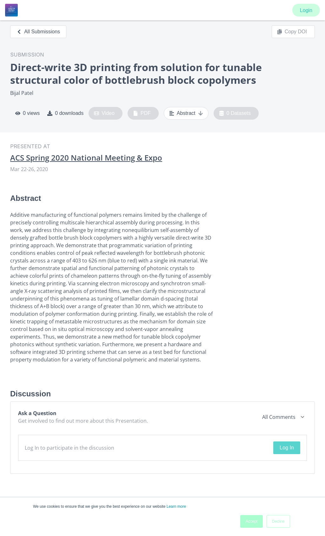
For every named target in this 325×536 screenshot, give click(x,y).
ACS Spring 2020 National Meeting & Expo (86, 158)
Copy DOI (292, 32)
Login (306, 10)
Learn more (176, 506)
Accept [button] (251, 521)
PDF (142, 113)
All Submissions (38, 31)
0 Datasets (235, 113)
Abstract (186, 113)
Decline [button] (278, 521)
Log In (287, 447)
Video (104, 113)
